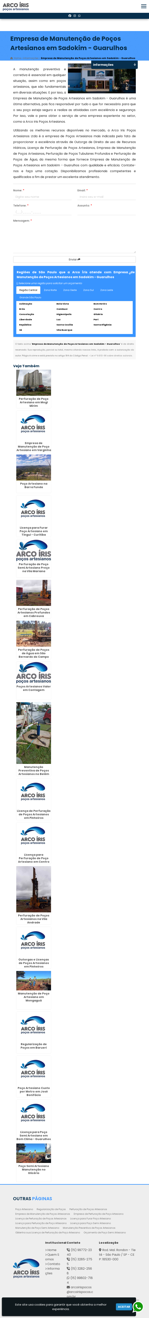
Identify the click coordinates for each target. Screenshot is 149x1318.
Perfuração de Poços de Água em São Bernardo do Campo (33, 653)
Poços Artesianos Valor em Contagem (33, 688)
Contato (53, 1264)
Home (51, 1250)
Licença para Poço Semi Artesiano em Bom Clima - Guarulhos (33, 1135)
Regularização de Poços (51, 1209)
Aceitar (124, 1307)
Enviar (74, 259)
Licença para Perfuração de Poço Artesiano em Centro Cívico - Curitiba (33, 860)
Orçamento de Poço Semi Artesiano (105, 1232)
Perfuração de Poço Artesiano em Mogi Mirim (34, 402)
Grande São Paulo (30, 297)
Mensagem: (22, 221)
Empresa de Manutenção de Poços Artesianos (42, 1214)
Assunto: (84, 205)
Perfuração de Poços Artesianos (88, 1209)
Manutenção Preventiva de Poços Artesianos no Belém (33, 770)
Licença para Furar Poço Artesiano (90, 1218)
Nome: (18, 190)
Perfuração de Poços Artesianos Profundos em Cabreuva (33, 612)
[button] (143, 6)
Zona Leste (106, 290)
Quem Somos (52, 1257)
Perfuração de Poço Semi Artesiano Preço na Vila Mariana (34, 567)
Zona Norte (50, 290)
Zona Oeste (70, 290)
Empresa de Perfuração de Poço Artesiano (98, 1214)
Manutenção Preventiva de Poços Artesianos (89, 1227)
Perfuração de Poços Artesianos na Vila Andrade (33, 919)
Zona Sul (88, 290)
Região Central (28, 290)
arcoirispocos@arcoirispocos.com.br (80, 1292)
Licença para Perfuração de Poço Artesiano (41, 1223)
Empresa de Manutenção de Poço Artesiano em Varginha (33, 446)
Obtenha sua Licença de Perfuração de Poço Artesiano (47, 1232)
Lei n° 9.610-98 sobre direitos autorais (111, 355)
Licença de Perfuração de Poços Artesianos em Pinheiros (34, 814)
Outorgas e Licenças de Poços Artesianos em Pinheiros (33, 963)
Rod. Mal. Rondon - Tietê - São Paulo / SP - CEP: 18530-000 (117, 1255)
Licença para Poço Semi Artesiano (90, 1223)
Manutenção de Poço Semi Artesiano (37, 1227)
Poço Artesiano (24, 1209)
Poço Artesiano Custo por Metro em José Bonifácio (34, 1091)
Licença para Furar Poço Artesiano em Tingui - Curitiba (34, 531)
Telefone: (21, 205)
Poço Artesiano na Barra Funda (33, 485)
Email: (82, 190)
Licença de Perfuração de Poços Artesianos (41, 1218)
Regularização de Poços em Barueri (34, 1046)
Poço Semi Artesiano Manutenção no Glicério (33, 1169)
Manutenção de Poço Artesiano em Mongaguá (33, 997)
